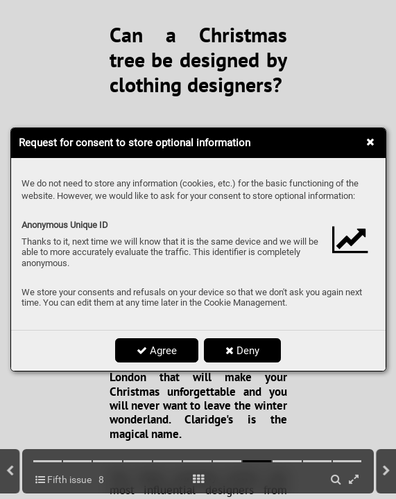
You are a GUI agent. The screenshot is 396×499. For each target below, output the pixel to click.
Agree (157, 350)
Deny (242, 350)
